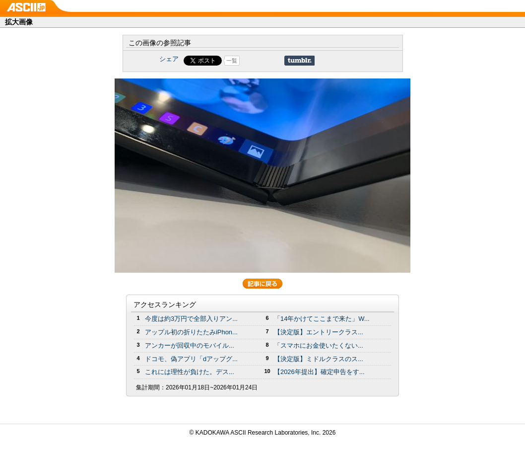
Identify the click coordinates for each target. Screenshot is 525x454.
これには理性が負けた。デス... (189, 372)
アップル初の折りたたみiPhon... (191, 332)
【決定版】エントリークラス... (318, 332)
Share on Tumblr (299, 61)
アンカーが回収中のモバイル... (189, 345)
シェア (169, 59)
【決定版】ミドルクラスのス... (318, 359)
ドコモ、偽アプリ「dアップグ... (191, 359)
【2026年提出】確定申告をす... (319, 372)
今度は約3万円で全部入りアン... (191, 318)
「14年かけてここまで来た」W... (322, 318)
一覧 (231, 61)
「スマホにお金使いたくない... (318, 345)
